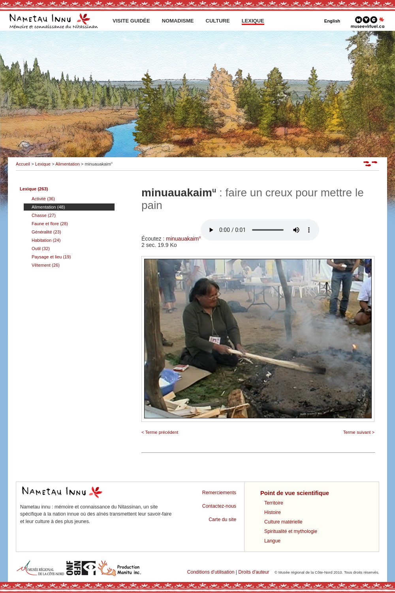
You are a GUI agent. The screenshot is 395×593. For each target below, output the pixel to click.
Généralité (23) (46, 232)
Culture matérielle (283, 522)
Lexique (43, 164)
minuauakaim (242, 238)
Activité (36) (43, 198)
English (332, 21)
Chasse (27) (44, 215)
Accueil (23, 164)
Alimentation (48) (48, 207)
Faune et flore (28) (50, 223)
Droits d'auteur (253, 572)
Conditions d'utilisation (211, 572)
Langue (272, 541)
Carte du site (222, 519)
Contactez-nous (219, 506)
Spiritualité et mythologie (290, 531)
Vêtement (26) (46, 265)
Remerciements (219, 492)
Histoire (272, 512)
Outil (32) (41, 248)
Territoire (273, 503)
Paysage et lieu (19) (51, 256)
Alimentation (67, 164)
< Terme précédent (159, 432)
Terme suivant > (358, 432)
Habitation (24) (46, 240)
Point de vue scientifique (294, 493)
